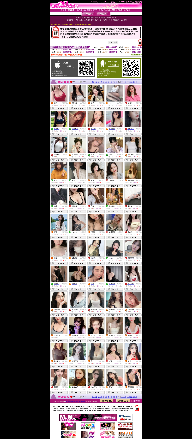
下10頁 (129, 82)
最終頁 (134, 82)
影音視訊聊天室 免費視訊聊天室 (75, 401)
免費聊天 (83, 284)
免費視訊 (65, 103)
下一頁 (123, 82)
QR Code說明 (136, 55)
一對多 (65, 154)
